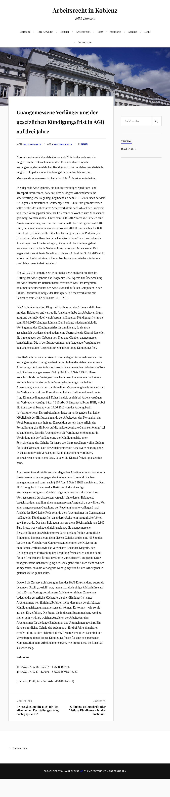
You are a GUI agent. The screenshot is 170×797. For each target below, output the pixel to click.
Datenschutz (19, 767)
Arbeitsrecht (83, 31)
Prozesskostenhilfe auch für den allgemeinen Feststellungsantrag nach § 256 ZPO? (38, 729)
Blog (100, 31)
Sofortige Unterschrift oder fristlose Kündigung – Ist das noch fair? (87, 729)
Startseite (25, 31)
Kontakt (132, 31)
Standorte (115, 31)
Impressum (85, 42)
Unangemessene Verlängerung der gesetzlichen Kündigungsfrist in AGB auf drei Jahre (57, 130)
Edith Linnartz (33, 163)
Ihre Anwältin (45, 31)
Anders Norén (117, 790)
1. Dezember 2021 (65, 163)
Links (147, 31)
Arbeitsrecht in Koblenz (85, 10)
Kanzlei (64, 31)
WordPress (72, 790)
